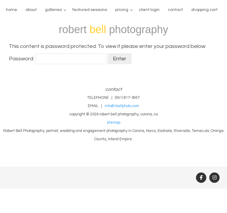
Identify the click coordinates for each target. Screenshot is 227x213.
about (31, 10)
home (11, 10)
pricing (121, 10)
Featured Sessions (89, 10)
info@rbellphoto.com (122, 106)
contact (175, 10)
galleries (53, 10)
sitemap (113, 123)
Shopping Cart (204, 10)
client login (149, 10)
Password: (57, 59)
